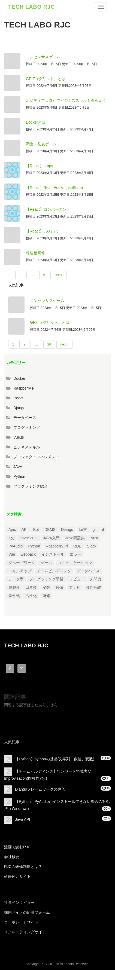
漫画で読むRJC (17, 847)
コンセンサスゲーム (43, 57)
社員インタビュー (19, 902)
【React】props (39, 166)
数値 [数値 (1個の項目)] (59, 587)
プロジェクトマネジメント (36, 457)
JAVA (17, 466)
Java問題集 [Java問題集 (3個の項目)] (75, 538)
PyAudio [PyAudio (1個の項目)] (15, 546)
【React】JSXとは (42, 231)
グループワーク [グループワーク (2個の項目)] (21, 563)
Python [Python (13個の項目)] (34, 546)
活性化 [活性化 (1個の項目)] (31, 595)
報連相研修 (35, 253)
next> (59, 275)
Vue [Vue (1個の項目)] (11, 554)
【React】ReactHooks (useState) (54, 187)
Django (19, 408)
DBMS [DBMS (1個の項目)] (49, 529)
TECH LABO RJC (31, 7)
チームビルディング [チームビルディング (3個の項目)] (54, 571)
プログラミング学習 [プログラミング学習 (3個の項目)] (46, 579)
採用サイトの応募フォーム (27, 912)
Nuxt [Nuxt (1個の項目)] (94, 538)
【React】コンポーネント (48, 209)
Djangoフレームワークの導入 (40, 789)
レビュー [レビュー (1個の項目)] (76, 579)
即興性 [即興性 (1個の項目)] (14, 587)
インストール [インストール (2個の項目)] (52, 554)
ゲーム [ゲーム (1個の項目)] (46, 563)
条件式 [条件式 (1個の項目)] (14, 595)
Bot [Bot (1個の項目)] (36, 529)
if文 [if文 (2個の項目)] (11, 538)
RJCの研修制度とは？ (23, 866)
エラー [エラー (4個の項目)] (75, 554)
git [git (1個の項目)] (95, 529)
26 (49, 344)
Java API (22, 819)
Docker (19, 378)
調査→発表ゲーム (41, 144)
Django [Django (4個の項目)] (67, 529)
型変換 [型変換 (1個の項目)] (31, 587)
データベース (24, 417)
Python (19, 476)
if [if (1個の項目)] (103, 529)
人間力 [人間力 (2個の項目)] (95, 579)
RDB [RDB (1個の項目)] (77, 546)
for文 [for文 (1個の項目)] (83, 529)
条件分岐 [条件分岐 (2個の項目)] (93, 587)
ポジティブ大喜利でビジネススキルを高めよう (66, 100)
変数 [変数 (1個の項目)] (46, 587)
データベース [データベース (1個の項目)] (88, 571)
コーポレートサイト (21, 922)
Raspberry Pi (24, 388)
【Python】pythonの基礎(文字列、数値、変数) (54, 759)
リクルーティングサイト (25, 932)
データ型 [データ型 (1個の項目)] (16, 579)
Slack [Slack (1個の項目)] (91, 546)
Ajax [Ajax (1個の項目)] (12, 529)
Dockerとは (36, 122)
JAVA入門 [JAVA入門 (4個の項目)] (51, 538)
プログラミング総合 (30, 486)
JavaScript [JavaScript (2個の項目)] (28, 538)
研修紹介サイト (17, 876)
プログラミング (26, 427)
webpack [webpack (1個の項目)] (28, 554)
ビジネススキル (26, 447)
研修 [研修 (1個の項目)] (46, 595)
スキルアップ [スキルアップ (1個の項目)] (19, 571)
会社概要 (11, 857)
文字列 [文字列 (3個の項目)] (74, 587)
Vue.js (18, 437)
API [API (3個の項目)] (25, 529)
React (18, 398)
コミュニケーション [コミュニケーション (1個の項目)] (75, 563)
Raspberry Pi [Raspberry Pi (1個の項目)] (57, 546)
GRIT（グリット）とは (45, 79)
